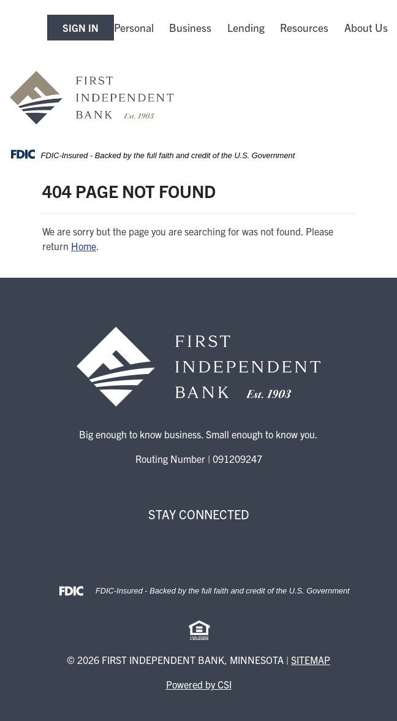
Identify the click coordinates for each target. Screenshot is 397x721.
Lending (246, 27)
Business (190, 27)
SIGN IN (80, 27)
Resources (304, 27)
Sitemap (310, 660)
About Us (366, 27)
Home (83, 246)
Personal (134, 27)
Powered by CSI (199, 684)
